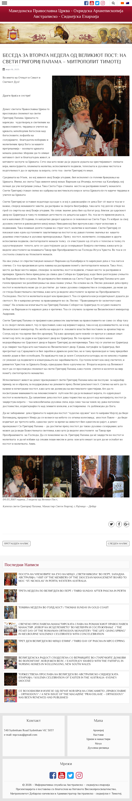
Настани (98, 734)
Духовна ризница (98, 747)
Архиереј (98, 730)
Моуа (98, 743)
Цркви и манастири (98, 739)
